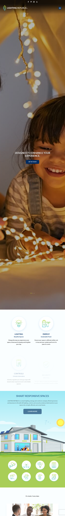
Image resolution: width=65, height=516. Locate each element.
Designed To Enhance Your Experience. (32, 154)
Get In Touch (32, 161)
